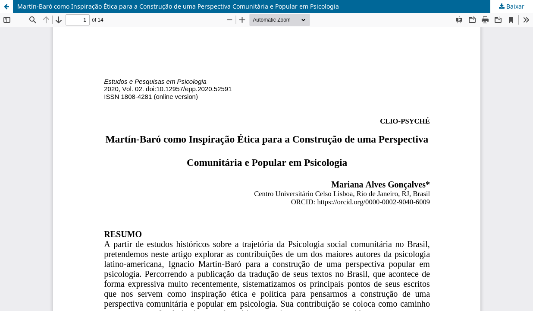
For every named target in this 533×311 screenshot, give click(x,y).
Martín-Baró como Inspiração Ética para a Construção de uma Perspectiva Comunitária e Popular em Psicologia (178, 6)
